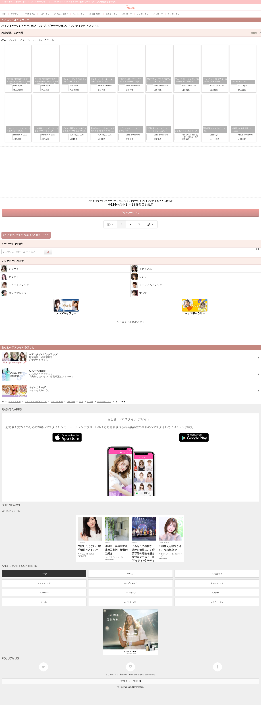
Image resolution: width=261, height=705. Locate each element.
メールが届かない (136, 674)
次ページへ (130, 213)
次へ (150, 224)
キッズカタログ (130, 583)
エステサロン (217, 593)
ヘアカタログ (217, 574)
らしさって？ (111, 674)
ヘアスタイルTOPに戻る (131, 321)
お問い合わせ (149, 674)
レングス (13, 40)
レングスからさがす (12, 260)
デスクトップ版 (130, 681)
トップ (44, 574)
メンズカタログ (44, 583)
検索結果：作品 (131, 32)
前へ (110, 224)
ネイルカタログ (217, 583)
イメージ (25, 40)
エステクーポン (217, 602)
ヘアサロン (44, 593)
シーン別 (37, 40)
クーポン (44, 602)
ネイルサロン (130, 593)
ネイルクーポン (130, 602)
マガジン (130, 574)
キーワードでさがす (12, 243)
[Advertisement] (130, 172)
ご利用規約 (122, 674)
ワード (49, 40)
